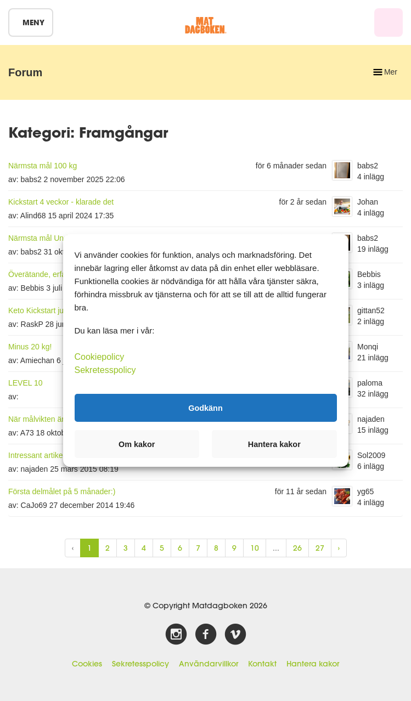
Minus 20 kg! (30, 346)
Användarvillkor (208, 664)
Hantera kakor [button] (274, 444)
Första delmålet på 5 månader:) (61, 491)
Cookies (87, 664)
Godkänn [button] (205, 407)
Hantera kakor (312, 664)
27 (320, 548)
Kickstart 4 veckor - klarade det (61, 201)
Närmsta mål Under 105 (49, 238)
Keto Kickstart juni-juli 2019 (54, 310)
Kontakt (262, 664)
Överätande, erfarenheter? (53, 274)
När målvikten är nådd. (47, 419)
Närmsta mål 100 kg (42, 165)
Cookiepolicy (100, 356)
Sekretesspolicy (140, 664)
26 (297, 548)
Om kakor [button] (137, 444)
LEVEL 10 (25, 382)
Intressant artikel (36, 455)
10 (254, 548)
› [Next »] (339, 548)
